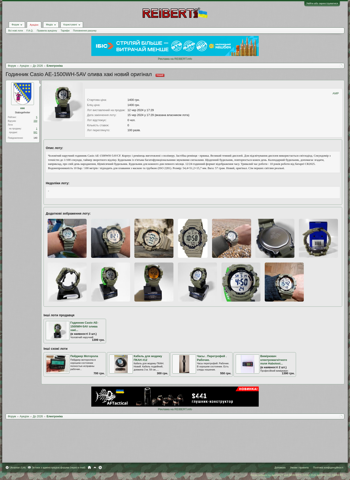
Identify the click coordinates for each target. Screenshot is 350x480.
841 (35, 132)
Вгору (94, 467)
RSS (100, 467)
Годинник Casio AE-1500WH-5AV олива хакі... (84, 326)
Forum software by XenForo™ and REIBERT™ (296, 475)
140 (35, 138)
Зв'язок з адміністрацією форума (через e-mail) (58, 467)
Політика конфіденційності (328, 467)
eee (22, 108)
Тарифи (65, 30)
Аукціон (34, 24)
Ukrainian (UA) (18, 467)
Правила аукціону (47, 30)
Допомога (280, 467)
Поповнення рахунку (84, 30)
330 (35, 121)
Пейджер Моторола (84, 356)
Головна (89, 467)
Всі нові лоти (15, 30)
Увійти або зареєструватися (322, 3)
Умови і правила (299, 467)
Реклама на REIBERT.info (175, 58)
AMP (336, 93)
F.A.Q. (29, 30)
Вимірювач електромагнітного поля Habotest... (273, 359)
